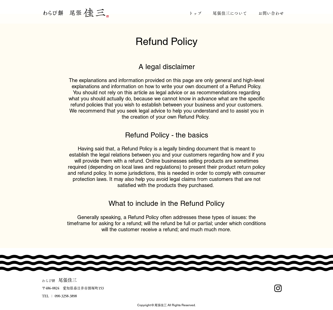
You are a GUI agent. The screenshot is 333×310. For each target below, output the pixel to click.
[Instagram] (278, 288)
